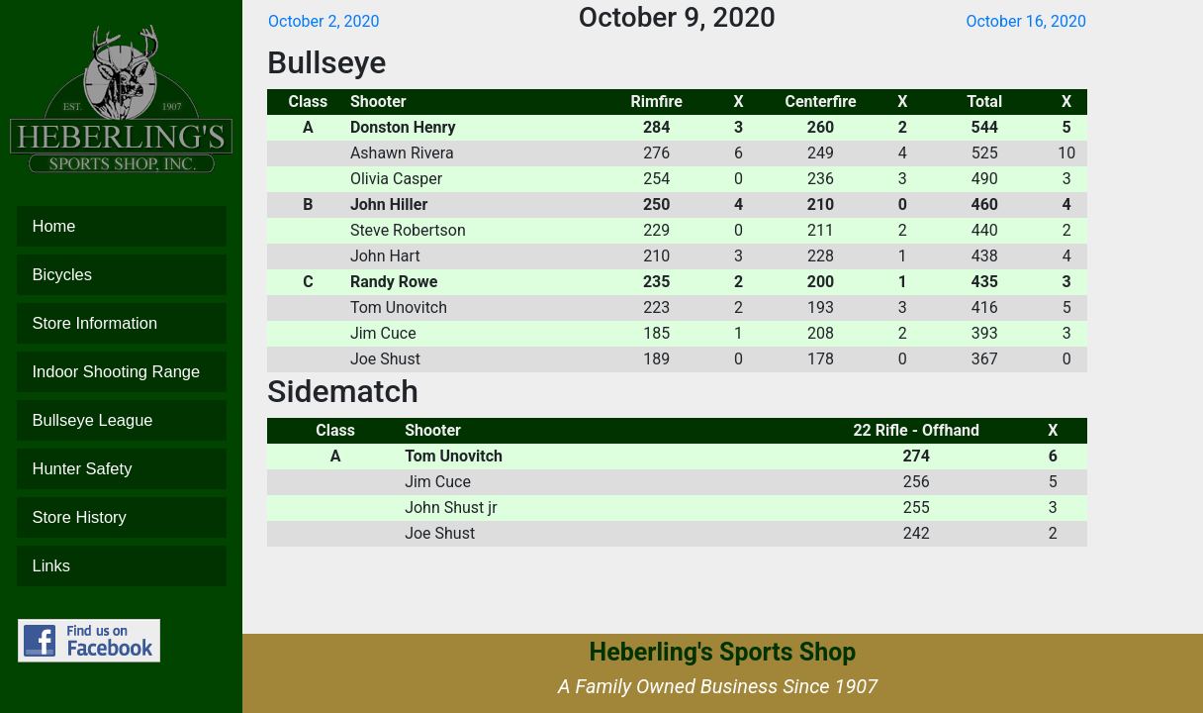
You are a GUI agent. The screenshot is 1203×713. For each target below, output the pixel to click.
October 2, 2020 (324, 21)
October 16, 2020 (1026, 21)
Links (122, 566)
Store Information (122, 323)
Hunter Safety (122, 469)
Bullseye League (122, 420)
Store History (122, 517)
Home (122, 226)
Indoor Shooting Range (122, 372)
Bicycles (122, 275)
